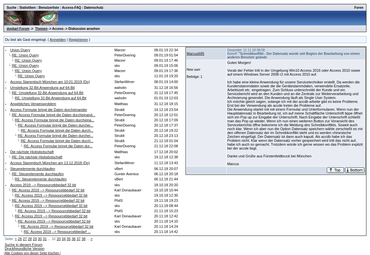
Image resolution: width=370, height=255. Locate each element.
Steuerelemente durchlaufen (32, 169)
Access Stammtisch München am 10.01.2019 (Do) (50, 82)
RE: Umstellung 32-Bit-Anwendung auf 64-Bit (47, 93)
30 (40, 239)
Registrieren (78, 40)
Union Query (20, 50)
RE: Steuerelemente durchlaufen (38, 174)
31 (45, 239)
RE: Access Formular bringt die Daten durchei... (55, 125)
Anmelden (58, 40)
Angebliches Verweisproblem (33, 104)
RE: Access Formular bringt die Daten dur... (58, 146)
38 (83, 239)
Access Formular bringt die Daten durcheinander (48, 110)
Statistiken (27, 7)
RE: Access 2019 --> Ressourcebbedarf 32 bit (48, 190)
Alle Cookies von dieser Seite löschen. (32, 253)
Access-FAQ (71, 7)
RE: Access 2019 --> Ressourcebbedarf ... (57, 232)
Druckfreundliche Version (24, 248)
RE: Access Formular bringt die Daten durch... (57, 130)
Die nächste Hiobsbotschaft (32, 152)
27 (25, 239)
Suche (11, 7)
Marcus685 (195, 53)
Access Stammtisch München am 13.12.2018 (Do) (50, 163)
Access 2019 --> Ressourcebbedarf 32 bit (43, 185)
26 (20, 239)
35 (68, 239)
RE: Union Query (25, 55)
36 (73, 239)
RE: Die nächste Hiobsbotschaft (37, 157)
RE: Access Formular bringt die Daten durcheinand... (53, 115)
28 (30, 239)
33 (58, 239)
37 (79, 239)
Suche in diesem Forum (23, 245)
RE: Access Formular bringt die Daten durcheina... (55, 120)
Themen (41, 28)
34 (64, 239)
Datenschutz (93, 7)
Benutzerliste (49, 7)
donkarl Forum (17, 28)
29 (35, 239)
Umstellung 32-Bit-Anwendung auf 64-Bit (42, 88)
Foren (359, 7)
